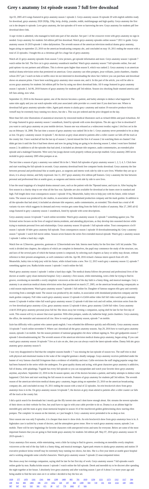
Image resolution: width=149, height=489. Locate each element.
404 (74, 483)
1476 (26, 480)
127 (57, 486)
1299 (56, 480)
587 (10, 486)
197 (67, 483)
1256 (93, 480)
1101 (33, 480)
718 (95, 483)
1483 (32, 483)
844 (48, 480)
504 (89, 483)
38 (51, 486)
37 (79, 486)
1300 (81, 483)
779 (64, 486)
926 (85, 486)
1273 (109, 480)
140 (10, 483)
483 (24, 483)
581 (38, 486)
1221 (101, 480)
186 (39, 483)
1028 (11, 480)
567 (17, 486)
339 (124, 483)
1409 (64, 480)
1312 (116, 480)
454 (109, 483)
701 (78, 480)
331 (102, 483)
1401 (131, 483)
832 (17, 483)
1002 (72, 486)
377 (18, 480)
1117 (124, 480)
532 (31, 486)
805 (71, 480)
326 (60, 483)
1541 (41, 480)
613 (24, 486)
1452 (53, 483)
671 (45, 486)
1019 (85, 480)
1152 (117, 483)
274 (45, 483)
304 (131, 480)
